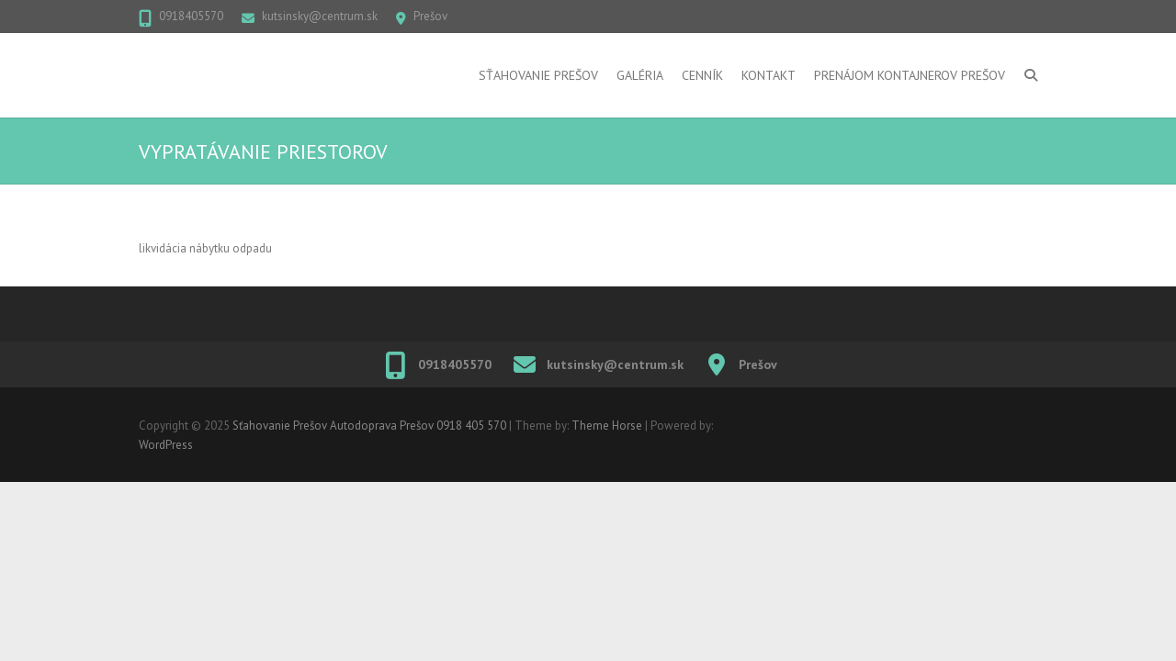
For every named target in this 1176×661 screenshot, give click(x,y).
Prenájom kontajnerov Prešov (909, 75)
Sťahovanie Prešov (538, 75)
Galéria (639, 75)
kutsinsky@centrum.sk (320, 16)
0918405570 (191, 16)
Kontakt (768, 75)
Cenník (702, 75)
